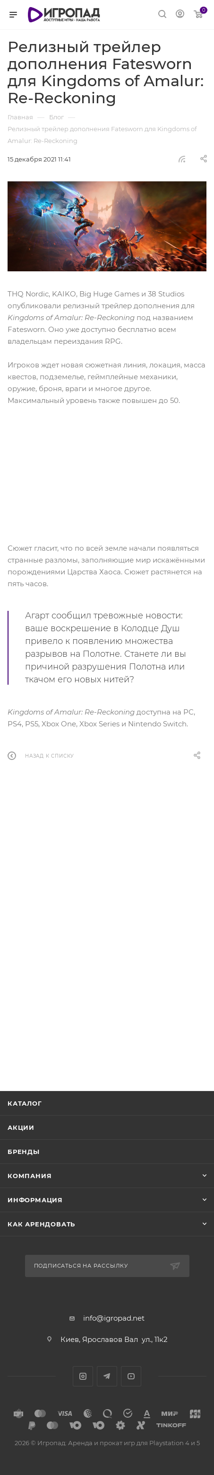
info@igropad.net (114, 1318)
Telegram (107, 1376)
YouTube (131, 1376)
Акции (21, 1127)
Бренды (24, 1151)
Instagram (83, 1376)
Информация (35, 1200)
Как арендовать (41, 1224)
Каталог (25, 1103)
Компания (29, 1176)
